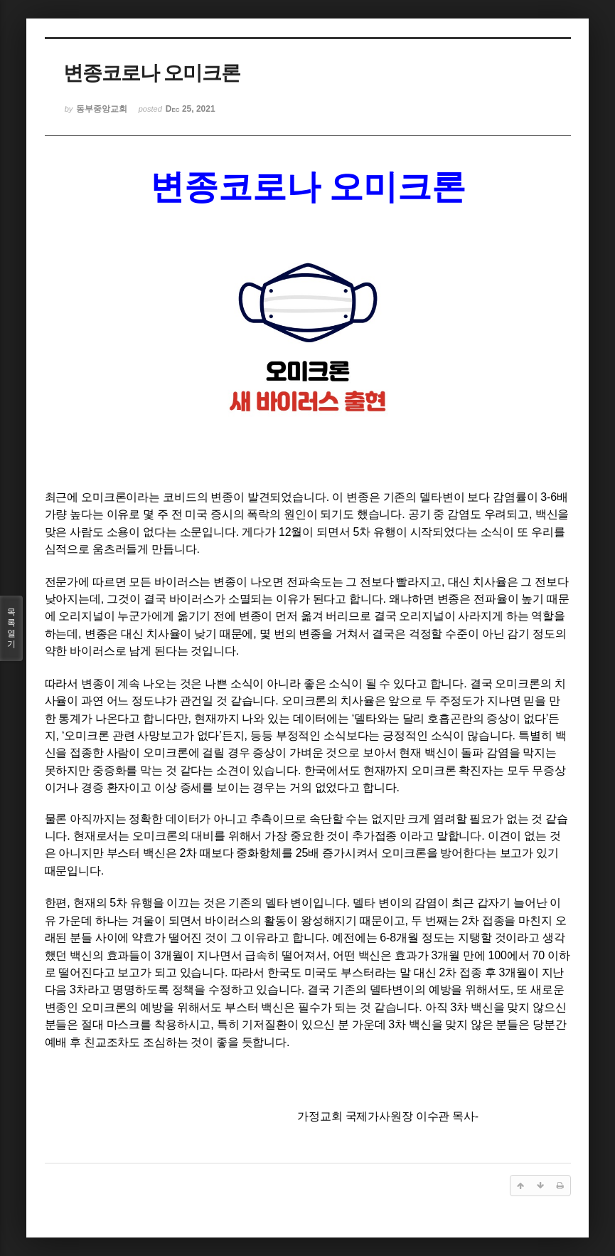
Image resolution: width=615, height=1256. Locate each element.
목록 (11, 628)
